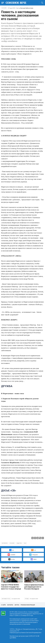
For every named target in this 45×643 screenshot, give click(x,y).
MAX (33, 559)
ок (33, 550)
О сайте (3, 605)
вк (11, 550)
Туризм (27, 598)
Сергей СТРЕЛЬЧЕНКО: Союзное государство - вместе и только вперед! (11, 587)
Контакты (10, 605)
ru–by (11, 559)
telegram (33, 555)
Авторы (17, 605)
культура (12, 543)
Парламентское (6, 598)
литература (4, 543)
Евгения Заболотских (26, 8)
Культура (4, 8)
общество (19, 543)
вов (25, 543)
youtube (11, 555)
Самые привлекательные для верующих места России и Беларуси (34, 587)
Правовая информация (28, 605)
